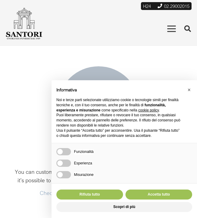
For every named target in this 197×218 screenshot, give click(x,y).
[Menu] (171, 28)
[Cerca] (187, 28)
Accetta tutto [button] (159, 194)
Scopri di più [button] (124, 207)
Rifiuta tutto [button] (89, 194)
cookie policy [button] (148, 110)
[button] (189, 90)
